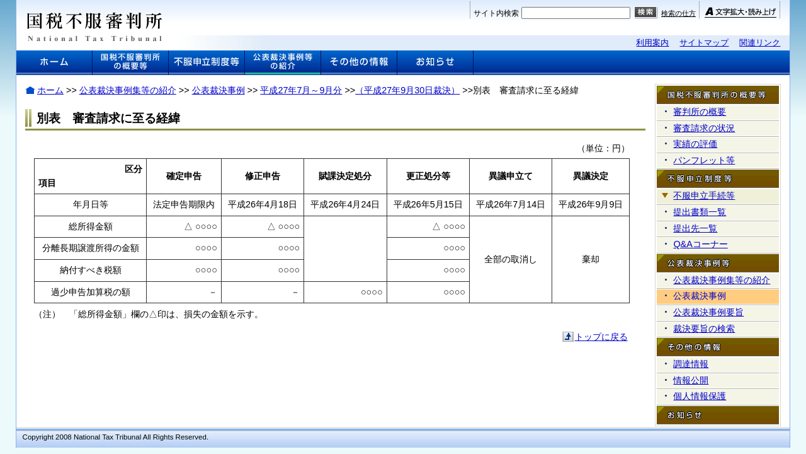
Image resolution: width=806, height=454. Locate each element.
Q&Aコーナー (700, 244)
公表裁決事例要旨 (708, 312)
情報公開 (690, 380)
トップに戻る (601, 337)
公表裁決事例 (218, 90)
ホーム (50, 90)
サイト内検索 (496, 13)
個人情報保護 (699, 396)
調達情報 (690, 364)
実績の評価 (695, 144)
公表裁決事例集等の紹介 (127, 90)
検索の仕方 (678, 13)
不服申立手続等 (704, 195)
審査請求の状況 (704, 128)
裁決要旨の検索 (704, 328)
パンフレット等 (704, 160)
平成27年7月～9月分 (301, 90)
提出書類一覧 (699, 212)
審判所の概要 (699, 112)
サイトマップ (704, 42)
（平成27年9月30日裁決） (407, 90)
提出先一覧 (695, 228)
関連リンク (759, 42)
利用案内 (652, 42)
